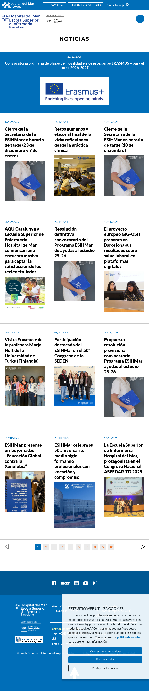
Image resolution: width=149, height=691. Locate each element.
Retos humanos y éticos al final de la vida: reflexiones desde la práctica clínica (72, 139)
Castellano (115, 5)
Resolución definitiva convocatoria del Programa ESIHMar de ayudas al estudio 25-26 (74, 242)
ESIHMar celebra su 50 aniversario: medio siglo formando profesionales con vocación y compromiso (73, 461)
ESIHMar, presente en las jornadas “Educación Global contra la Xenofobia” (23, 455)
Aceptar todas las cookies (105, 650)
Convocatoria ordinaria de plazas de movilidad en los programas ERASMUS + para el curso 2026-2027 (74, 65)
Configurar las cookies (105, 668)
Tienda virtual (54, 5)
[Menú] (140, 19)
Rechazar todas (105, 659)
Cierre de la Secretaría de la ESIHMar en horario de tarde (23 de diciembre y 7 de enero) (24, 142)
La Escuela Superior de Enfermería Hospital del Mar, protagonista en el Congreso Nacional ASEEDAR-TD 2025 (123, 458)
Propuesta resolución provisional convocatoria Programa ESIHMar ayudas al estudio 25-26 (123, 355)
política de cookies (129, 637)
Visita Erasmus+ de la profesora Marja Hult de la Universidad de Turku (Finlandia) (24, 350)
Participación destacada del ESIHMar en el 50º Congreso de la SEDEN (72, 350)
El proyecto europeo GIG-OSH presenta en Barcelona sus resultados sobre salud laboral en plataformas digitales (122, 247)
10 (111, 547)
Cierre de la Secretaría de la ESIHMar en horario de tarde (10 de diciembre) (123, 139)
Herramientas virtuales (85, 5)
